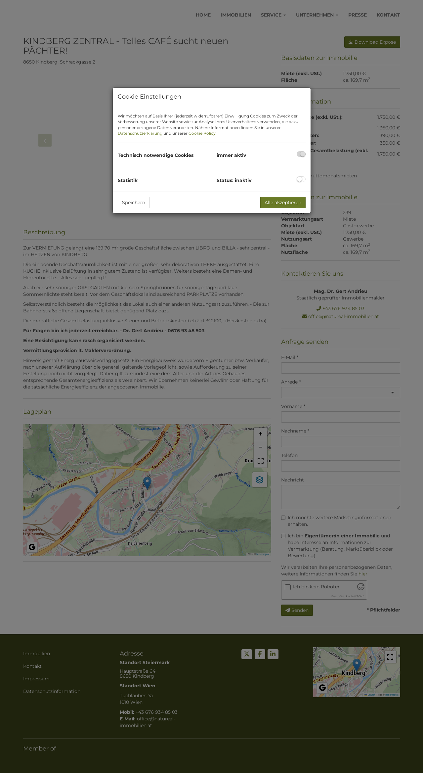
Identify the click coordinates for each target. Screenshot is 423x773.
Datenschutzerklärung (140, 133)
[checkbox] (301, 154)
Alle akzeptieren (283, 202)
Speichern (133, 202)
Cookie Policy (202, 133)
